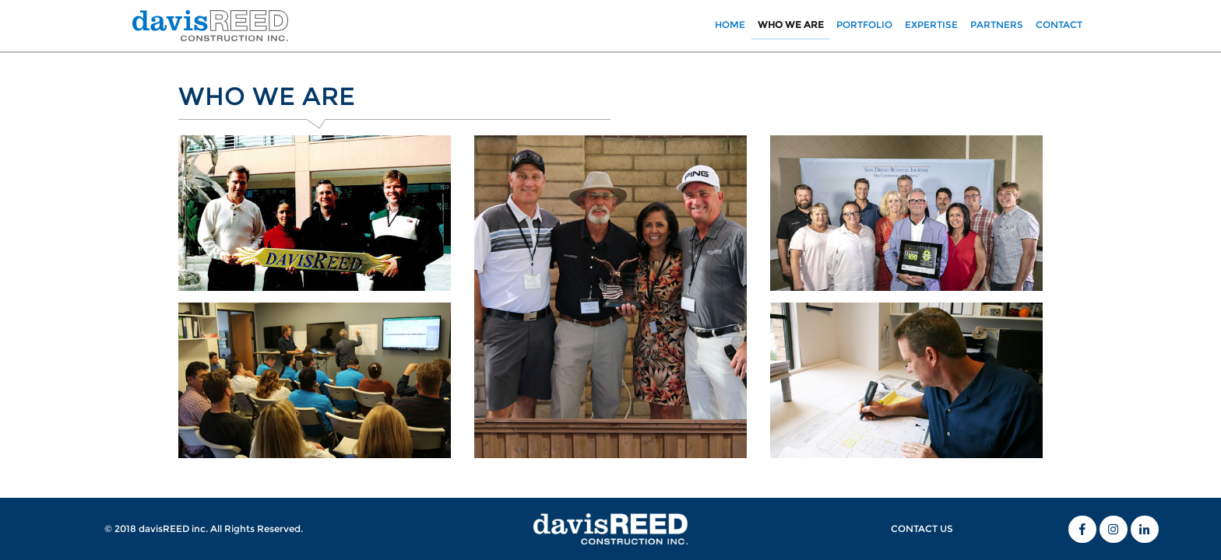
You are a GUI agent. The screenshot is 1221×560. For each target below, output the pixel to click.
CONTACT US (922, 528)
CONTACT (1059, 24)
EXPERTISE (931, 24)
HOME (733, 23)
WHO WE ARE (791, 24)
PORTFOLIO (864, 24)
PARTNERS (996, 24)
